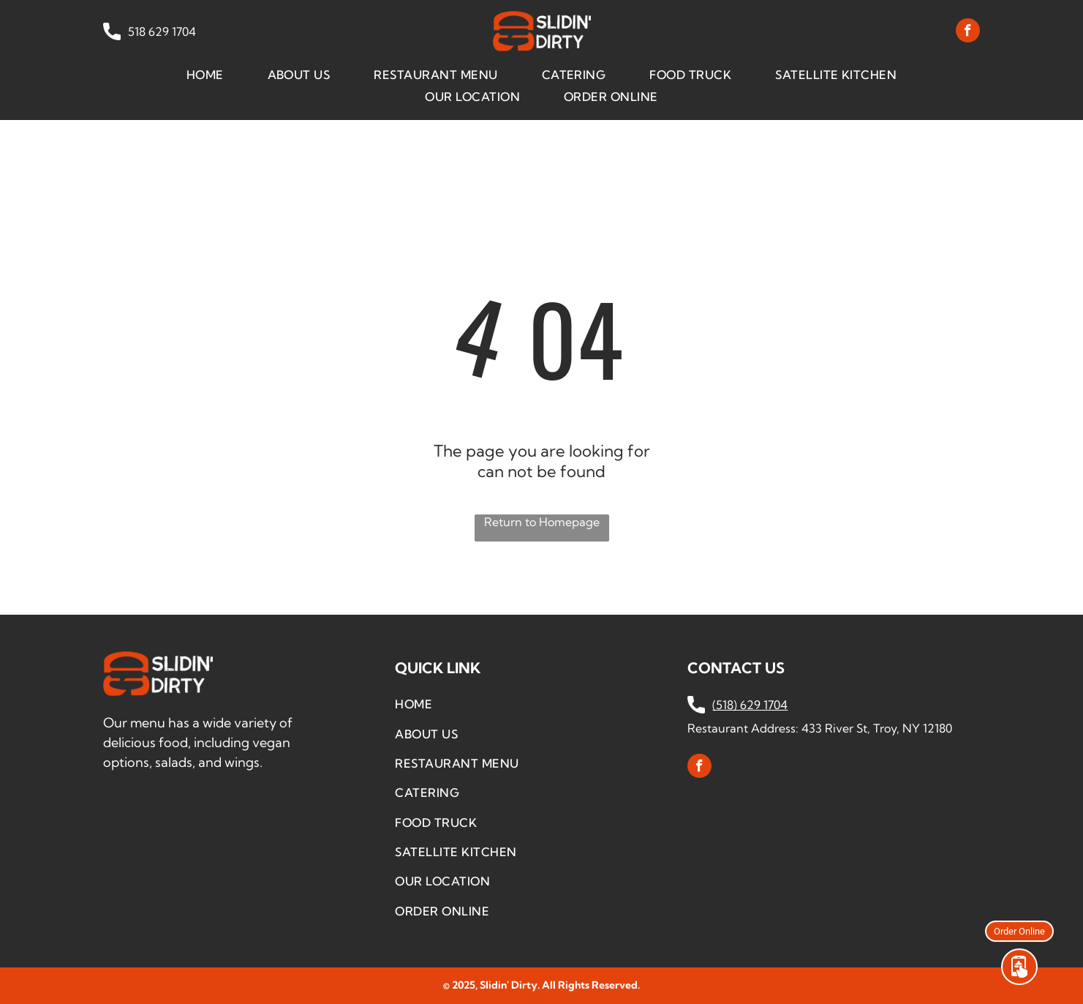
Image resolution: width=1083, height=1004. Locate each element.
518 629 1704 (160, 31)
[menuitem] (205, 74)
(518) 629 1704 (750, 704)
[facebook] (968, 32)
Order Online (1019, 930)
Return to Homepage (542, 521)
